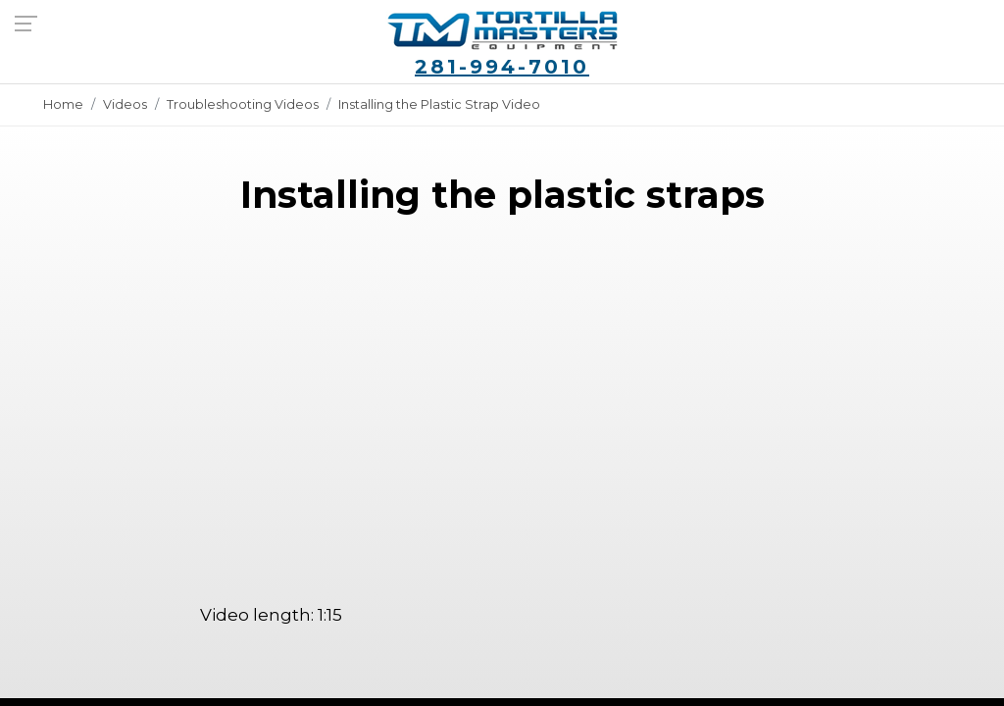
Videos (125, 104)
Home (63, 104)
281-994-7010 (502, 66)
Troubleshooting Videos (243, 104)
